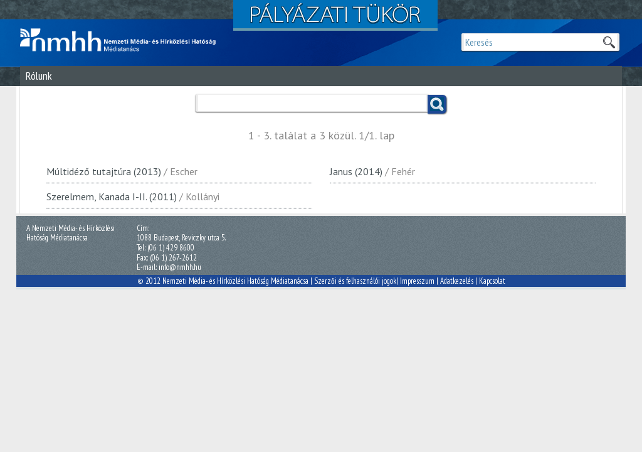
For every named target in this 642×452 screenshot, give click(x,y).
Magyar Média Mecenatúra (123, 40)
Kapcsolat (492, 281)
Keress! (437, 104)
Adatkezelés (456, 281)
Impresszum (417, 281)
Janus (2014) (356, 171)
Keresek (609, 42)
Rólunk (39, 75)
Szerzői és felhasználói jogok (355, 281)
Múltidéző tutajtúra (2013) (103, 171)
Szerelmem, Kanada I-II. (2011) (111, 196)
